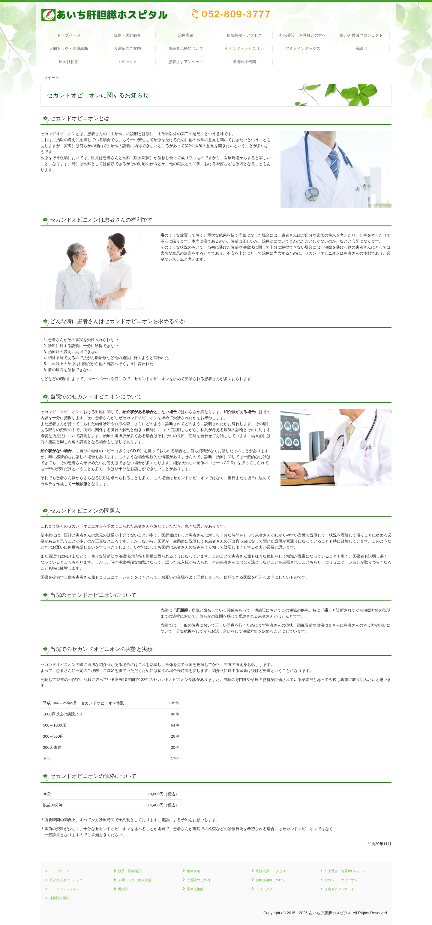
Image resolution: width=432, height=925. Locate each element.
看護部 (361, 48)
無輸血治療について (185, 48)
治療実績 (186, 35)
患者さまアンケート (185, 61)
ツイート (51, 77)
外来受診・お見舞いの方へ (302, 35)
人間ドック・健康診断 (68, 48)
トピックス (127, 61)
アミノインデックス (302, 48)
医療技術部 (69, 61)
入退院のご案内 (127, 48)
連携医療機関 (244, 61)
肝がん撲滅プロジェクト (361, 35)
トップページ (68, 35)
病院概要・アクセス (244, 35)
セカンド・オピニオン (244, 48)
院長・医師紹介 (127, 35)
